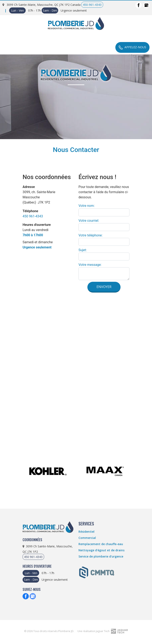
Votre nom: (86, 206)
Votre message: (89, 265)
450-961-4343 (92, 5)
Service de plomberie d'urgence (100, 556)
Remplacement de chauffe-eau (100, 544)
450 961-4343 (33, 216)
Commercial (87, 538)
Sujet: (82, 250)
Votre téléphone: (90, 235)
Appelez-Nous (132, 47)
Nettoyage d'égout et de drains (101, 550)
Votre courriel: (88, 221)
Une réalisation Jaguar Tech (102, 631)
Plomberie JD (66, 631)
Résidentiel (86, 532)
